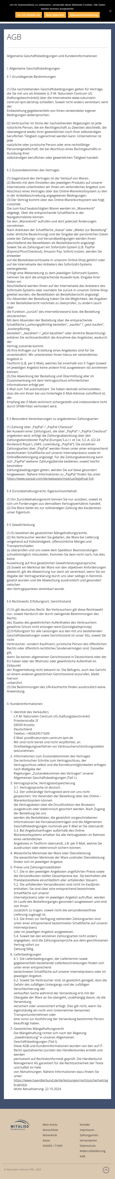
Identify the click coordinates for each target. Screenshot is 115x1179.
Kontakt (85, 1124)
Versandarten (88, 1140)
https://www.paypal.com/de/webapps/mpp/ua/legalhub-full (50, 478)
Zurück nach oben (106, 1170)
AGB (82, 1156)
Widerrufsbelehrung (92, 1151)
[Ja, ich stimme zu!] (110, 11)
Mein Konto (50, 1124)
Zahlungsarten (89, 1135)
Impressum (87, 1130)
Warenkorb (50, 1135)
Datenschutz (88, 1146)
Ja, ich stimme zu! (28, 14)
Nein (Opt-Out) (55, 14)
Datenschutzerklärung (84, 14)
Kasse (46, 1140)
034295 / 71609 (52, 1146)
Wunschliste (50, 1130)
